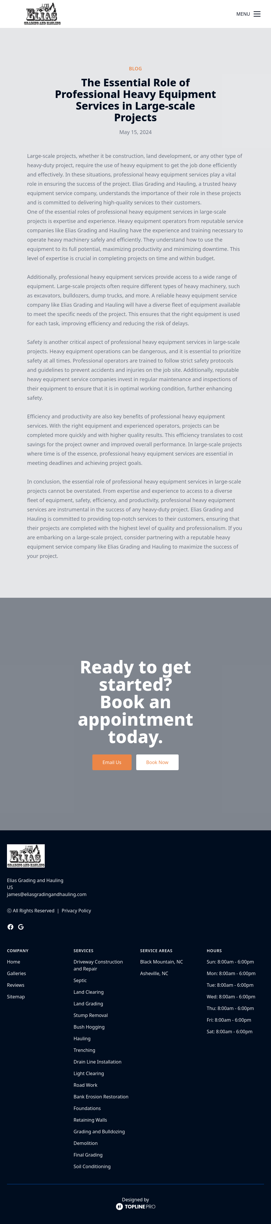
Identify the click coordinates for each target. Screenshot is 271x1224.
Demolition (85, 1143)
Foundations (87, 1108)
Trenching (84, 1050)
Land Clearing (88, 992)
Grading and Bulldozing (99, 1131)
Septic (80, 980)
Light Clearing (88, 1073)
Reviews (15, 985)
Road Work (85, 1085)
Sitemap (16, 996)
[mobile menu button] (257, 14)
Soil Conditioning (92, 1166)
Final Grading (88, 1155)
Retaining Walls (90, 1120)
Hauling (82, 1038)
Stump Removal (90, 1015)
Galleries (16, 973)
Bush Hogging (89, 1027)
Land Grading (88, 1003)
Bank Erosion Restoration (100, 1096)
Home (13, 962)
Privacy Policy (76, 910)
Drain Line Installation (97, 1062)
